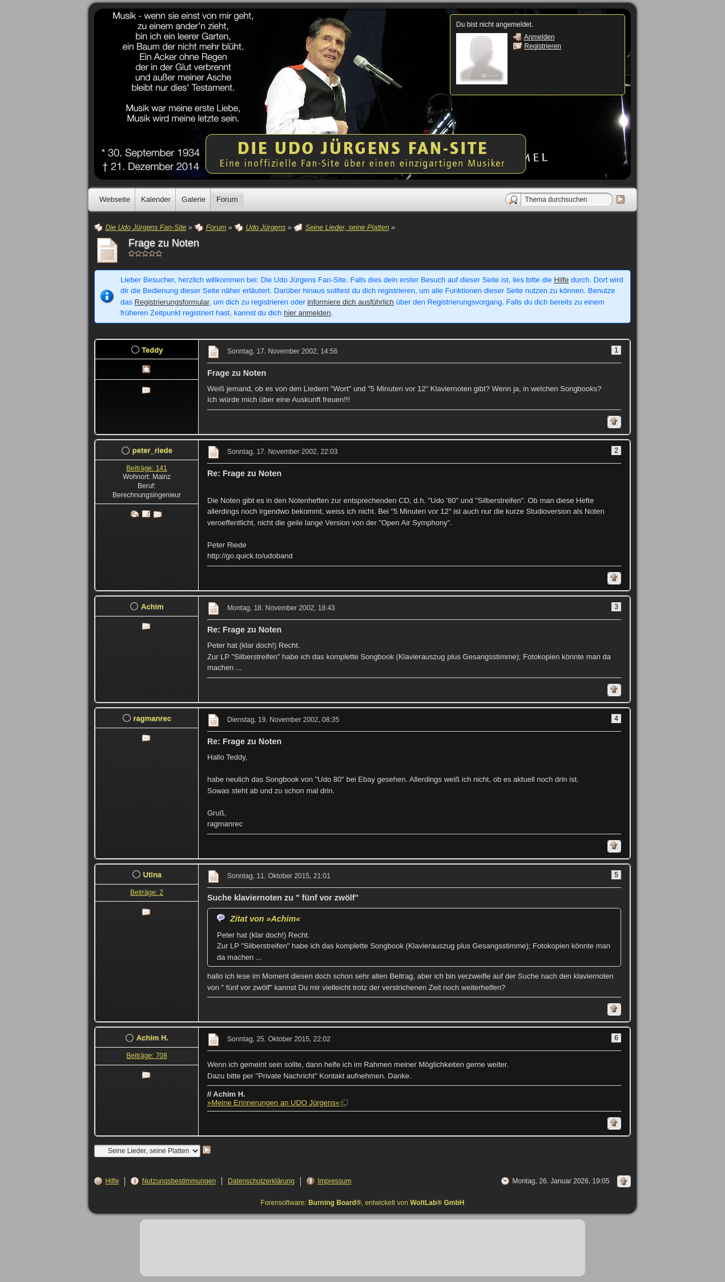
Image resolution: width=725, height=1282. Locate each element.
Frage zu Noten (163, 243)
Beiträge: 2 (146, 892)
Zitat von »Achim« (265, 918)
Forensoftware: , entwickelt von (363, 1203)
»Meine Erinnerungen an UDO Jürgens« (273, 1102)
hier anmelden (307, 313)
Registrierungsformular (172, 302)
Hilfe (561, 279)
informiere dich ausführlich (350, 302)
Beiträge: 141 (146, 468)
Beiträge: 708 (146, 1056)
